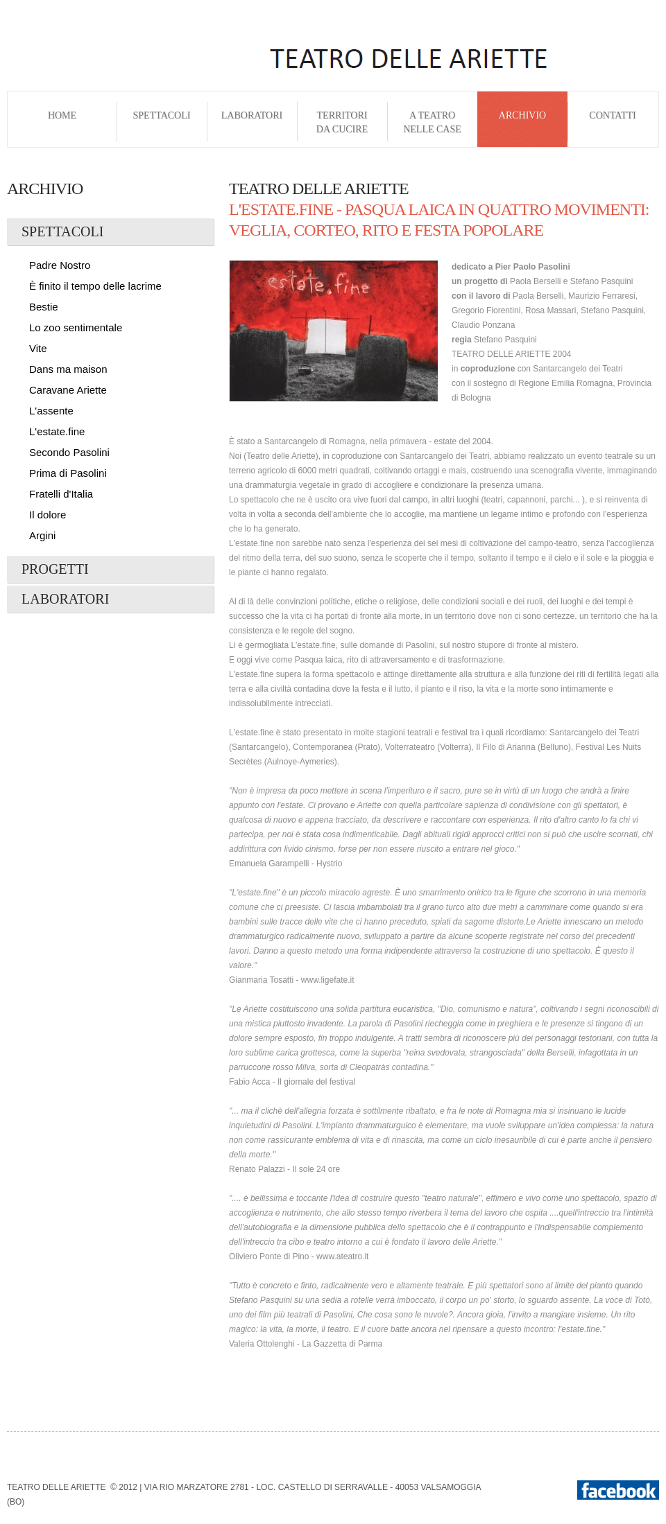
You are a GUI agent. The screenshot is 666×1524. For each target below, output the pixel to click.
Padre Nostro (59, 265)
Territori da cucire (342, 122)
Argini (42, 535)
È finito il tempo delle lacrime (95, 286)
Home (62, 122)
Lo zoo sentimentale (75, 327)
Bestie (43, 307)
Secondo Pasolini (69, 452)
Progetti (55, 569)
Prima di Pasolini (68, 473)
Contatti (612, 122)
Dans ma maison (68, 369)
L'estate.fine (57, 431)
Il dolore (47, 514)
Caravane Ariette (68, 390)
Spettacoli (162, 122)
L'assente (51, 411)
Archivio (522, 122)
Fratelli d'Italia (61, 494)
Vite (38, 348)
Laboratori (251, 122)
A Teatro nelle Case (432, 122)
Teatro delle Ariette (56, 1487)
